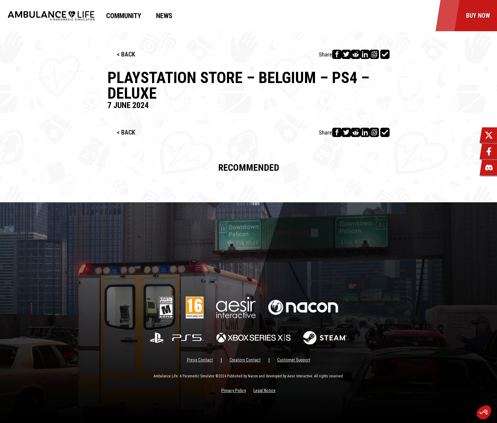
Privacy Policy (233, 390)
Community (123, 16)
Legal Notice (264, 390)
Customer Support (293, 360)
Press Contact (200, 360)
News (164, 16)
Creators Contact (245, 360)
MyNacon (201, 15)
